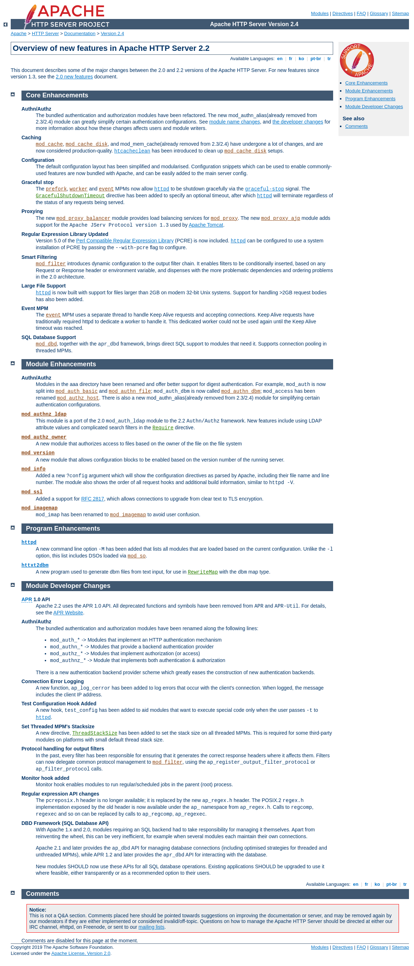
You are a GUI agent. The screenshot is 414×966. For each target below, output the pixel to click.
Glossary (379, 13)
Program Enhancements (370, 98)
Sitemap (400, 13)
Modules (319, 13)
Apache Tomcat (206, 225)
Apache (18, 33)
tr (329, 58)
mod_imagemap (39, 508)
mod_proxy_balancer (84, 218)
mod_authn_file (130, 391)
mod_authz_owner (44, 437)
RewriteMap (203, 572)
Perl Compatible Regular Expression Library (125, 240)
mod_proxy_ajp (280, 218)
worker (79, 189)
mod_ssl (32, 492)
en (280, 58)
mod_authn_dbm (240, 391)
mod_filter (51, 264)
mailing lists (151, 927)
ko (301, 58)
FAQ (361, 13)
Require (163, 428)
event (106, 189)
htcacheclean (132, 151)
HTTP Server (45, 33)
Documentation (79, 33)
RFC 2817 (92, 499)
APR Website (68, 612)
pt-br (315, 58)
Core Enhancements (366, 83)
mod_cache (49, 144)
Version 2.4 (112, 33)
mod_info (33, 469)
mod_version (37, 453)
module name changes (234, 122)
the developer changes (298, 122)
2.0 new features (74, 76)
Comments (356, 126)
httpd (161, 189)
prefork (56, 189)
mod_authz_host (78, 398)
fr (291, 58)
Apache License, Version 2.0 (80, 953)
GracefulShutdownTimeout (70, 196)
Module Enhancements (369, 90)
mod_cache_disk (86, 144)
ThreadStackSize (94, 733)
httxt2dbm (35, 565)
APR (26, 599)
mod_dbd (46, 344)
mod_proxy (224, 218)
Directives (342, 13)
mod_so (137, 556)
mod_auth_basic (76, 391)
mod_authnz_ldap (44, 414)
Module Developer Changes (374, 106)
